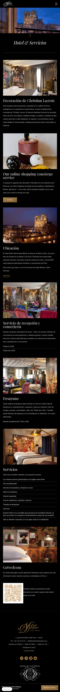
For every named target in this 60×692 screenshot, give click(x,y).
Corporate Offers (29, 651)
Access (10, 200)
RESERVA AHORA (50, 688)
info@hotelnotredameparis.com (37, 641)
